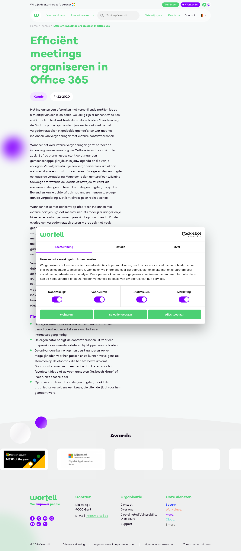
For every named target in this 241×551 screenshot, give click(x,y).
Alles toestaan (174, 314)
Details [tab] (120, 246)
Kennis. (174, 15)
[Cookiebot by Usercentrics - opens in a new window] (184, 234)
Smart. (170, 524)
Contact (190, 15)
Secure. (171, 504)
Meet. (170, 514)
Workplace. (174, 509)
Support (126, 524)
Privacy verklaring (74, 544)
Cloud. (170, 519)
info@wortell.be (97, 515)
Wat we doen (56, 15)
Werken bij (191, 4)
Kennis (38, 97)
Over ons (126, 509)
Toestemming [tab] (64, 246)
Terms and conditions (197, 544)
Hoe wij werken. (82, 15)
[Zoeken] (118, 15)
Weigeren (66, 314)
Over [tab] (177, 246)
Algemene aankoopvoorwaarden (114, 544)
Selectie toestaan (120, 314)
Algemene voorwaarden (159, 544)
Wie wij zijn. (154, 15)
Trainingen (170, 4)
